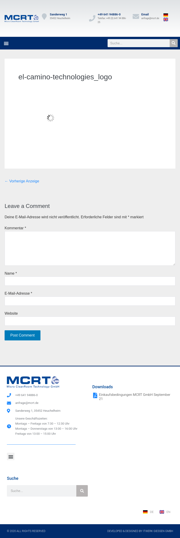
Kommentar (15, 228)
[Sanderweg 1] (44, 16)
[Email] (136, 16)
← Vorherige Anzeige (22, 181)
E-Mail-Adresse (18, 293)
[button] (6, 43)
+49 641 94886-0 (109, 14)
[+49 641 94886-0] (92, 18)
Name (11, 273)
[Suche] (174, 43)
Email (145, 14)
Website (11, 313)
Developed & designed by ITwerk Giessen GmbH (140, 531)
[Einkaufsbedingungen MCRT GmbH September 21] (95, 395)
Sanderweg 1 (58, 14)
